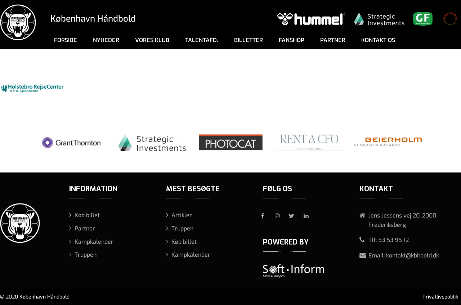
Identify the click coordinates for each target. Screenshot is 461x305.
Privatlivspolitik (440, 296)
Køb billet (87, 215)
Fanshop (291, 40)
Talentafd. (201, 40)
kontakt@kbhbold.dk (412, 255)
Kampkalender (94, 242)
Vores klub (152, 40)
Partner (332, 40)
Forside (65, 40)
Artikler (181, 215)
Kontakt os (378, 40)
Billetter (248, 40)
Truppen (86, 255)
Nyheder (106, 40)
